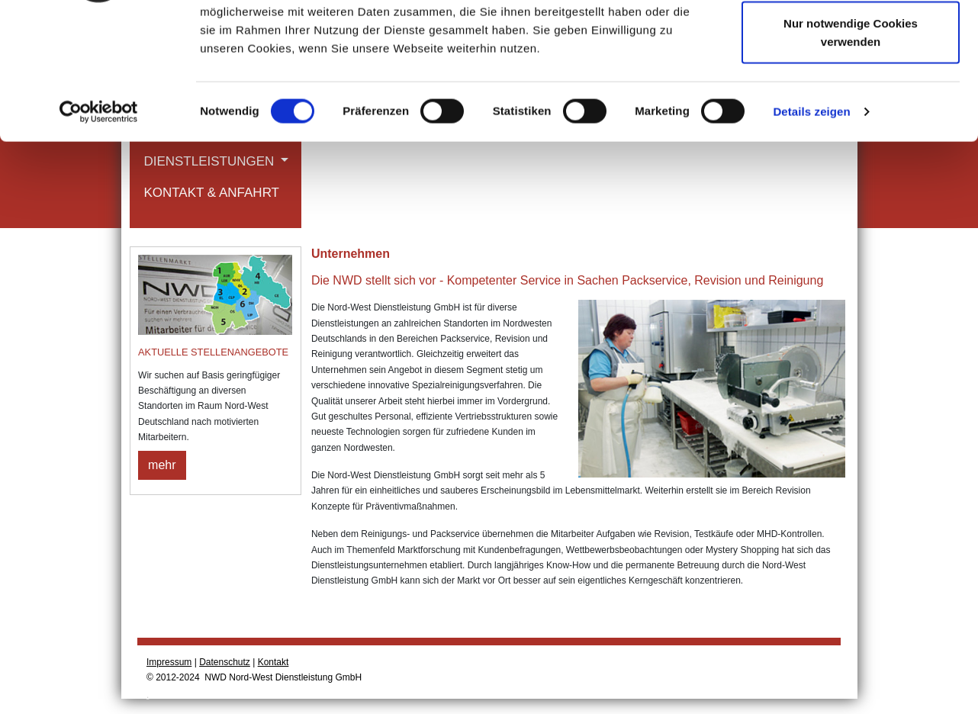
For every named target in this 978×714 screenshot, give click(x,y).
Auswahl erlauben (850, 90)
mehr (161, 464)
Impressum (168, 662)
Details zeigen (811, 228)
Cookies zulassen (851, 40)
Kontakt (273, 662)
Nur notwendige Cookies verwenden (850, 149)
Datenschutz (224, 662)
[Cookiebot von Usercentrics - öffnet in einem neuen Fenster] (99, 228)
